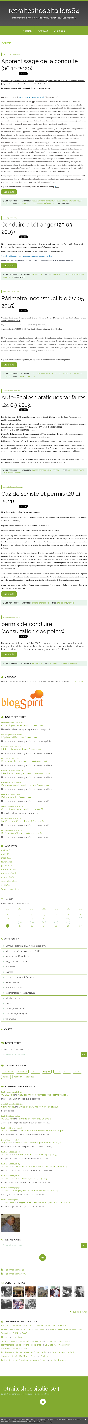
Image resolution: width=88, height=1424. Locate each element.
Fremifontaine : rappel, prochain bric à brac (21, 1344)
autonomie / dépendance (17, 956)
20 (44, 922)
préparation (49, 203)
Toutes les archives (10, 889)
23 (80, 922)
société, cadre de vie (15, 1008)
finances (9, 972)
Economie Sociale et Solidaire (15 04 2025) (35, 1154)
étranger (74, 274)
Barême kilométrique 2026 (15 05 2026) (21, 833)
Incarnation (17, 1337)
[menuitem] (27, 30)
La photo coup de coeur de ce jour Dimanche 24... (24, 1352)
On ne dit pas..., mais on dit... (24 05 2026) (22, 725)
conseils (35, 1071)
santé (8, 1003)
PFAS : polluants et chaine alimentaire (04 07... (41, 1130)
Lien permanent (11, 201)
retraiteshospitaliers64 (44, 11)
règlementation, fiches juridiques (20, 992)
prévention (22, 1071)
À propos (59, 30)
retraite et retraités (14, 998)
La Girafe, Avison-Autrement (57, 1344)
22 (68, 922)
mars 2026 (6, 858)
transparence (9, 473)
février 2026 (6, 861)
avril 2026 (5, 854)
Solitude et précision (10, 1348)
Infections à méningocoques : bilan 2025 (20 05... (26, 773)
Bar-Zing (26, 1333)
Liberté (27, 1348)
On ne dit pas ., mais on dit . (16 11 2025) (39, 1106)
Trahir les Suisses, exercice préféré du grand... (22, 1341)
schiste (64, 603)
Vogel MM (6, 1142)
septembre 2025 (9, 881)
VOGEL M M (7, 1202)
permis (40, 203)
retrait (67, 1071)
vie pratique (11, 1019)
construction (24, 376)
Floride (4, 1337)
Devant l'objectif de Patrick (63, 1352)
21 (56, 922)
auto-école (73, 470)
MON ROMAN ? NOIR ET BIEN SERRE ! (66, 1329)
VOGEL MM (7, 1094)
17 (8, 922)
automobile (23, 203)
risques (46, 1071)
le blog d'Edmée (58, 1360)
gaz (58, 603)
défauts (6, 1076)
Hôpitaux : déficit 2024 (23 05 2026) (19, 737)
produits (30, 1076)
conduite (33, 203)
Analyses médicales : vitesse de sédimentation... (43, 1094)
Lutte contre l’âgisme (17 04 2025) (30, 1178)
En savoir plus (34, 1422)
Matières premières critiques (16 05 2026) (22, 821)
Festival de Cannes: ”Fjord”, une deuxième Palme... (24, 1360)
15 (68, 919)
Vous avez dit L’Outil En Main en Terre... (19, 1356)
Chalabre (45, 1356)
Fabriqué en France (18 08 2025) (34, 1118)
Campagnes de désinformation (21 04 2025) (36, 1190)
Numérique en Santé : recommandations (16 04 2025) (40, 1166)
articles (77, 1071)
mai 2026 (5, 850)
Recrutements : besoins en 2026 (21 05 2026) (24, 761)
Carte (8, 1029)
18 (20, 922)
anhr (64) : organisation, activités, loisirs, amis (26, 945)
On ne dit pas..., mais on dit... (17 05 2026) (22, 809)
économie (10, 966)
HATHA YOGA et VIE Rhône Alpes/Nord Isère (46, 1325)
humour (18, 1076)
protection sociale (14, 987)
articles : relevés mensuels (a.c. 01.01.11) (24, 951)
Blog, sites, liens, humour (17, 961)
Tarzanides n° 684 (9, 1333)
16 (80, 919)
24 (8, 926)
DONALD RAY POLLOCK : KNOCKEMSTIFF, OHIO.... (23, 1329)
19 (32, 922)
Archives (43, 30)
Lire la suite (78, 681)
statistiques (8, 1071)
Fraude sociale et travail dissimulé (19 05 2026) (25, 785)
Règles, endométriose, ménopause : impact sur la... (44, 1202)
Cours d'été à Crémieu (11, 1325)
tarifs (81, 470)
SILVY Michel (8, 1106)
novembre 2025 (8, 873)
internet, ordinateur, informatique (21, 977)
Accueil (27, 30)
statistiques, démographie (18, 1013)
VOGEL (5, 1154)
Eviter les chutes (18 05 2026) (16, 797)
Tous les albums (79, 1311)
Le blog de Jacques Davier (58, 1341)
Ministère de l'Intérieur (22, 649)
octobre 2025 (7, 877)
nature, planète (12, 982)
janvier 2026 (6, 865)
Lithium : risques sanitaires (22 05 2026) (21, 749)
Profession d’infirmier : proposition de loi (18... (39, 1142)
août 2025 (6, 885)
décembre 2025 (8, 869)
